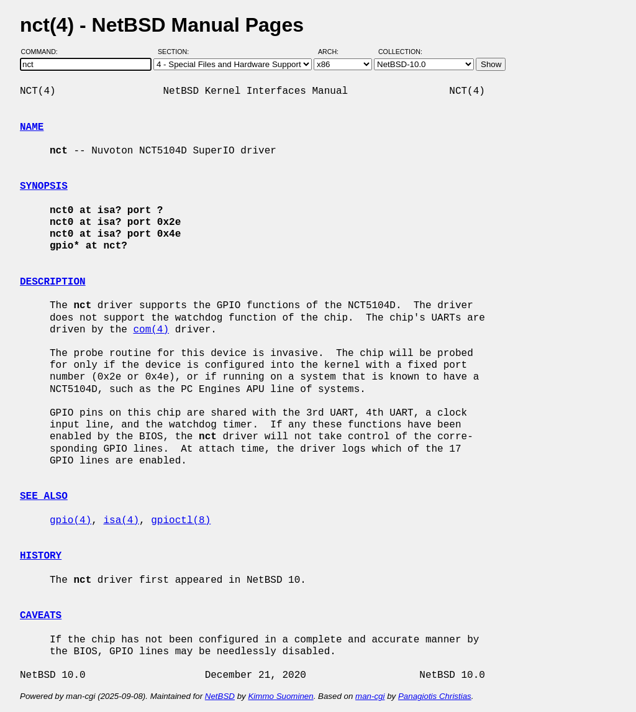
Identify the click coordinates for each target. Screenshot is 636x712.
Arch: (334, 51)
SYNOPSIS (44, 186)
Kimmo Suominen (280, 696)
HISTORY (40, 556)
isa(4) (121, 520)
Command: (43, 51)
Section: (176, 51)
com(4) (151, 330)
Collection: (400, 51)
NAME (31, 127)
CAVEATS (40, 616)
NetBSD (220, 696)
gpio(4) (70, 520)
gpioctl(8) (181, 520)
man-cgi (369, 696)
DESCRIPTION (53, 282)
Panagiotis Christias (434, 696)
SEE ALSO (44, 496)
